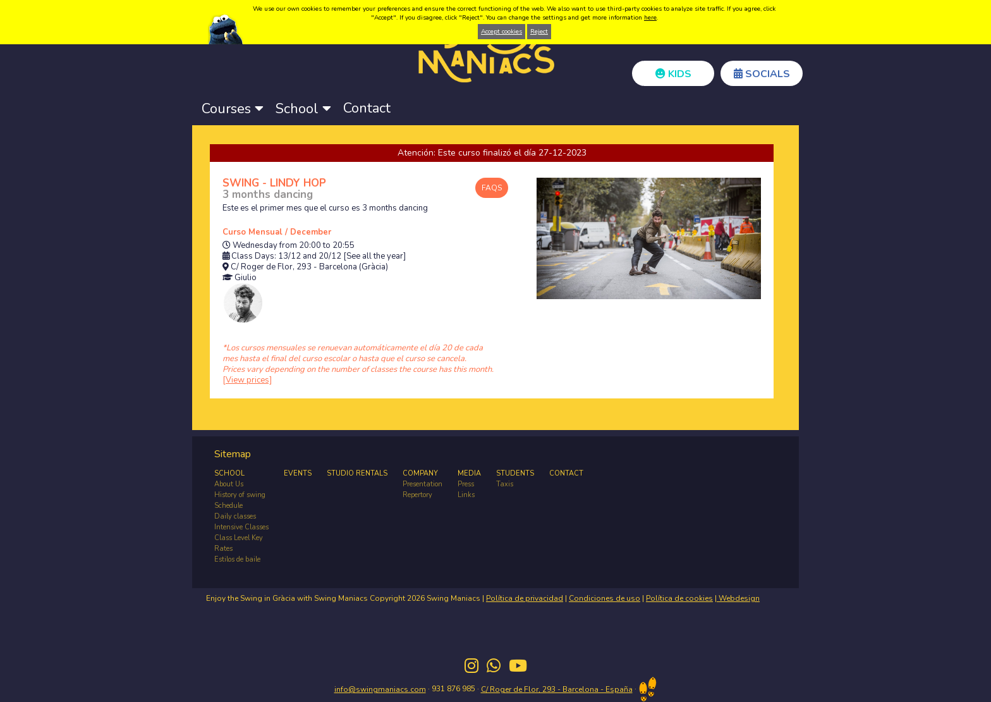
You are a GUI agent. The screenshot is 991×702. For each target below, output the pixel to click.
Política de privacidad (524, 598)
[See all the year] (374, 256)
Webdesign (738, 598)
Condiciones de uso (604, 598)
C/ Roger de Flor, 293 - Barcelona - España (557, 689)
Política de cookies (679, 598)
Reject (539, 31)
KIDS (673, 74)
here (650, 17)
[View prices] (247, 380)
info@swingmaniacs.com (380, 689)
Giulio (245, 278)
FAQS (492, 188)
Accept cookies (501, 31)
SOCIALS (762, 74)
